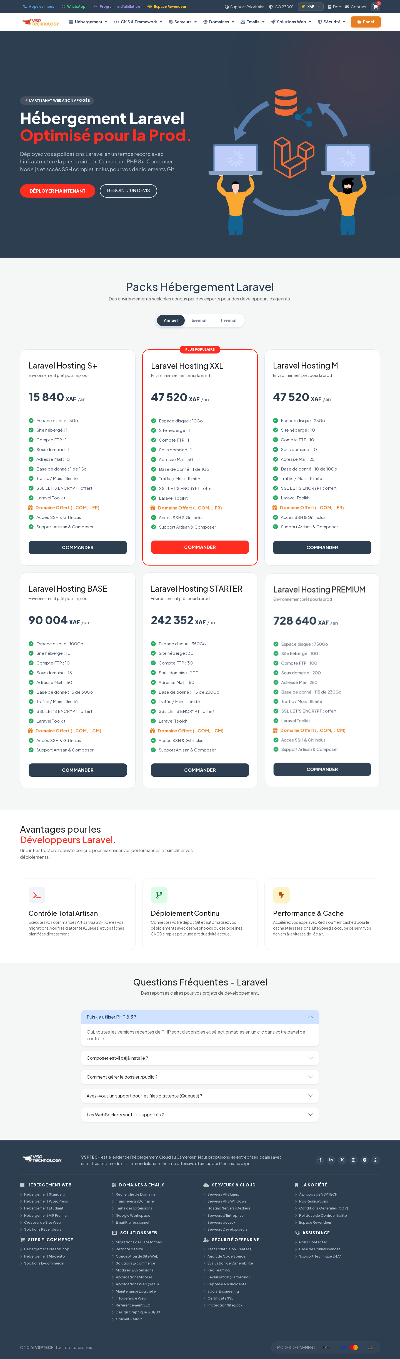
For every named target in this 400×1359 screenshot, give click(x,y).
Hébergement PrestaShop (44, 1249)
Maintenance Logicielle (134, 1291)
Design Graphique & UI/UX (136, 1312)
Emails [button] (250, 21)
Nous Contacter (311, 1242)
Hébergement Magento (42, 1256)
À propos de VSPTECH (316, 1194)
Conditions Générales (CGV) (321, 1208)
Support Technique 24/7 (318, 1256)
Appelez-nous (38, 6)
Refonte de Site (127, 1249)
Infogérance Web (129, 1298)
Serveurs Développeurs (225, 1229)
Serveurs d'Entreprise (223, 1215)
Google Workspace (131, 1215)
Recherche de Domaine (134, 1194)
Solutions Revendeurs (40, 1229)
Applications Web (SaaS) (135, 1284)
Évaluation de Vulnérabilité (228, 1263)
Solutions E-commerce (42, 1263)
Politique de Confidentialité (321, 1215)
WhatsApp (74, 6)
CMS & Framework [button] (135, 21)
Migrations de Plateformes (137, 1242)
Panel (366, 21)
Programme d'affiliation (116, 6)
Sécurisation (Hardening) (226, 1277)
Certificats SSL (218, 1298)
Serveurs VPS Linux (221, 1194)
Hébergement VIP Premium (44, 1215)
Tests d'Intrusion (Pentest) (227, 1249)
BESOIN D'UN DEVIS (128, 190)
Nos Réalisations (311, 1201)
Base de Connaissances (318, 1249)
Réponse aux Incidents (224, 1284)
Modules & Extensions (132, 1270)
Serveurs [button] (180, 21)
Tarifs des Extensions (132, 1208)
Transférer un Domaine (133, 1201)
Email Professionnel (130, 1222)
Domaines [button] (216, 21)
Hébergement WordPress (44, 1201)
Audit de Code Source (224, 1256)
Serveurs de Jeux (219, 1222)
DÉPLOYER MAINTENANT (58, 191)
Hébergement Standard (42, 1194)
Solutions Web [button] (288, 21)
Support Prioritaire (244, 6)
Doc (334, 6)
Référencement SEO (131, 1305)
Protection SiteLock (222, 1305)
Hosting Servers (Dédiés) (226, 1208)
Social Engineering (221, 1291)
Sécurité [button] (329, 21)
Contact (356, 6)
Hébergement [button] (85, 21)
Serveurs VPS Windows (225, 1201)
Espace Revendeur (167, 6)
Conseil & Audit (127, 1319)
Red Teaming (216, 1270)
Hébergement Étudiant (42, 1208)
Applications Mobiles (132, 1277)
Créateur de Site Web (40, 1222)
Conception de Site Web (135, 1256)
